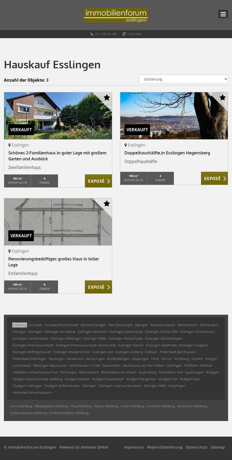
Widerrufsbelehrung (165, 447)
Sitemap (218, 447)
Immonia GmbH (94, 447)
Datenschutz (197, 447)
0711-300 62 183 (105, 34)
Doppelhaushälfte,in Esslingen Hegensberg (167, 152)
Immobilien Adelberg (192, 406)
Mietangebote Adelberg (51, 406)
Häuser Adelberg (106, 406)
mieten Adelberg (132, 406)
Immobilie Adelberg (161, 406)
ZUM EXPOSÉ (98, 181)
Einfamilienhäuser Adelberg (69, 413)
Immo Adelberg (21, 406)
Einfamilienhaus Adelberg (28, 413)
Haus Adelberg (81, 406)
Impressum (134, 447)
